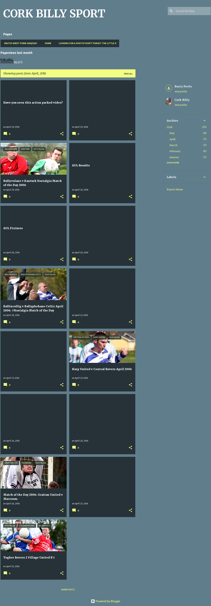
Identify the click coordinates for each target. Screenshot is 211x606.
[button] (62, 134)
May (172, 133)
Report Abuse (175, 189)
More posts (68, 589)
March (173, 145)
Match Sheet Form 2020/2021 (19, 43)
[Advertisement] (149, 131)
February (174, 151)
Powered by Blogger (105, 601)
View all (128, 74)
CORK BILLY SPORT (54, 13)
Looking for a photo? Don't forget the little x (86, 43)
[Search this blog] (193, 11)
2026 (170, 127)
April (172, 139)
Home (47, 43)
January (174, 157)
